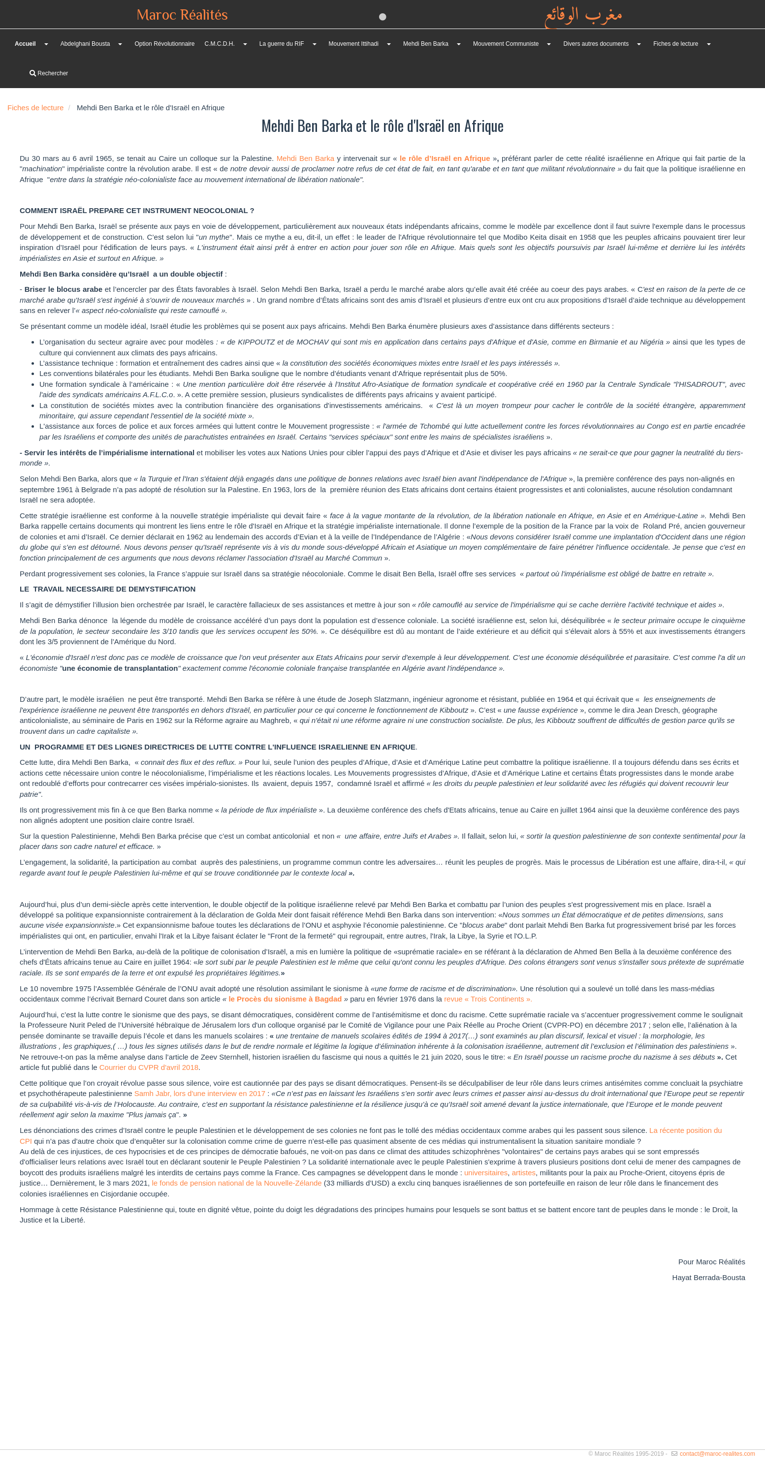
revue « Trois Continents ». (488, 999)
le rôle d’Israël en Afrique (445, 158)
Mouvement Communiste (506, 43)
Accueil (25, 43)
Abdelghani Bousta (85, 43)
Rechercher (49, 73)
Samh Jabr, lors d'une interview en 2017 (199, 1093)
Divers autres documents (596, 43)
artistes (524, 1172)
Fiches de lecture (675, 43)
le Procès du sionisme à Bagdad (286, 999)
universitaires (485, 1172)
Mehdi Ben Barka (425, 43)
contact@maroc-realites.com (717, 1453)
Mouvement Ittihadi (354, 43)
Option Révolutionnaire (164, 43)
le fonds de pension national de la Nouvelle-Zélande (236, 1183)
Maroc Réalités (182, 16)
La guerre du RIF (281, 43)
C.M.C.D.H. (220, 43)
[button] (119, 44)
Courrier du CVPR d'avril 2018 (147, 1067)
